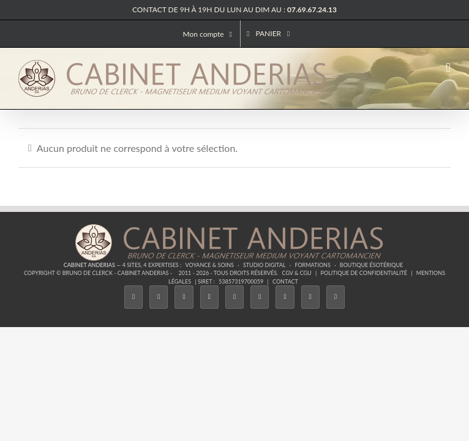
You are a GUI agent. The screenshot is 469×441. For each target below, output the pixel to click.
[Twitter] (158, 296)
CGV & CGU (297, 273)
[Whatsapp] (310, 296)
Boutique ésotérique (371, 265)
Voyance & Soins (210, 265)
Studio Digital (264, 265)
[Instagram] (183, 296)
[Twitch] (234, 296)
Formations (312, 265)
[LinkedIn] (285, 296)
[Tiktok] (209, 296)
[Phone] (335, 296)
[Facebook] (133, 296)
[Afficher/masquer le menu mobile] (448, 67)
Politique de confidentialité (364, 273)
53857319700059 (241, 281)
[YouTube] (259, 296)
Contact (285, 281)
